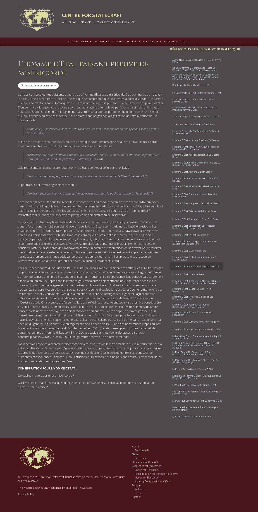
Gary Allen (60, 52)
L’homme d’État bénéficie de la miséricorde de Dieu (131, 409)
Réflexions (28, 396)
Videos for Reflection (147, 477)
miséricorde (24, 400)
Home (135, 446)
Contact (136, 497)
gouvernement (75, 396)
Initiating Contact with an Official (153, 481)
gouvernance (59, 396)
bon (43, 396)
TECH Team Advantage (78, 487)
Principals (140, 458)
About (135, 454)
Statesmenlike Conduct (145, 462)
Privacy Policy (26, 494)
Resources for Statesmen (146, 466)
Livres (138, 493)
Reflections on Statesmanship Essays (156, 473)
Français (137, 485)
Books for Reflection (146, 469)
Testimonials (142, 450)
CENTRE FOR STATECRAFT (92, 15)
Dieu (48, 396)
